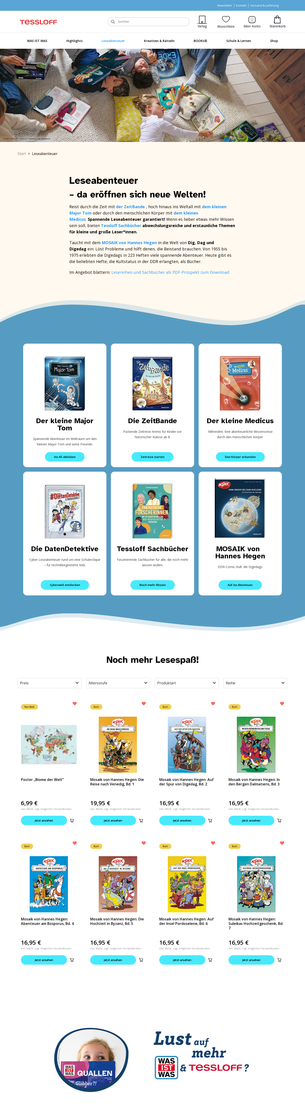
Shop (274, 41)
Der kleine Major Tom (64, 424)
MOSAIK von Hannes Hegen (240, 552)
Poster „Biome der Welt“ (42, 779)
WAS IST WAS (37, 41)
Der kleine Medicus (240, 420)
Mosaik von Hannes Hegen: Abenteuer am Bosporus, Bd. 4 (47, 921)
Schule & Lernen (238, 41)
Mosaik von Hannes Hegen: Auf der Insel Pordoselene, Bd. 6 (186, 921)
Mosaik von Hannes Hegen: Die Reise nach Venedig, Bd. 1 (117, 782)
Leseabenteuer (113, 41)
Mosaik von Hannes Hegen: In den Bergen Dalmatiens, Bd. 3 (254, 782)
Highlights (74, 41)
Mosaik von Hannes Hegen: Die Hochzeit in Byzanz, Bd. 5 (117, 921)
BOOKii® (200, 41)
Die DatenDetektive (65, 548)
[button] (72, 820)
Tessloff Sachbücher (152, 548)
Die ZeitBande (152, 420)
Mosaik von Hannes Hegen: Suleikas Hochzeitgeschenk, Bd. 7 (256, 924)
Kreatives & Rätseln (159, 41)
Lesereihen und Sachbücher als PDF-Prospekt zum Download (170, 272)
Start (22, 153)
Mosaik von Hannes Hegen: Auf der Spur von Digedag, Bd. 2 (186, 782)
